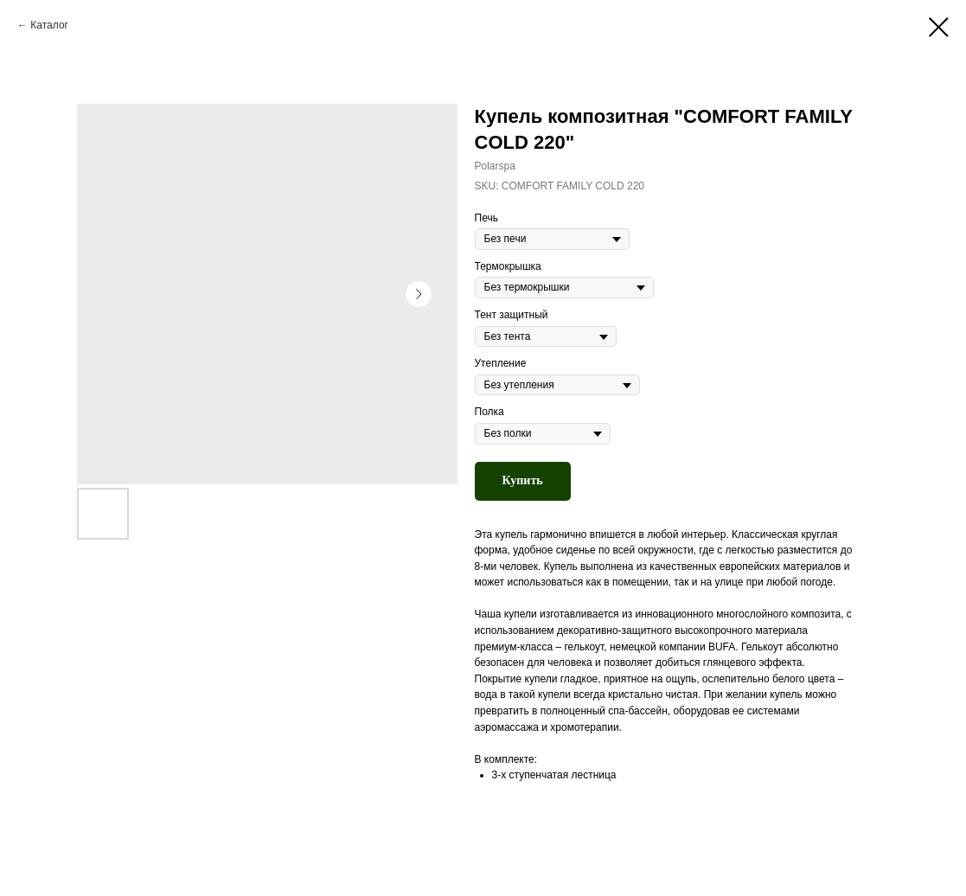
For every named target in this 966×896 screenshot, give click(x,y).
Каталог (49, 25)
